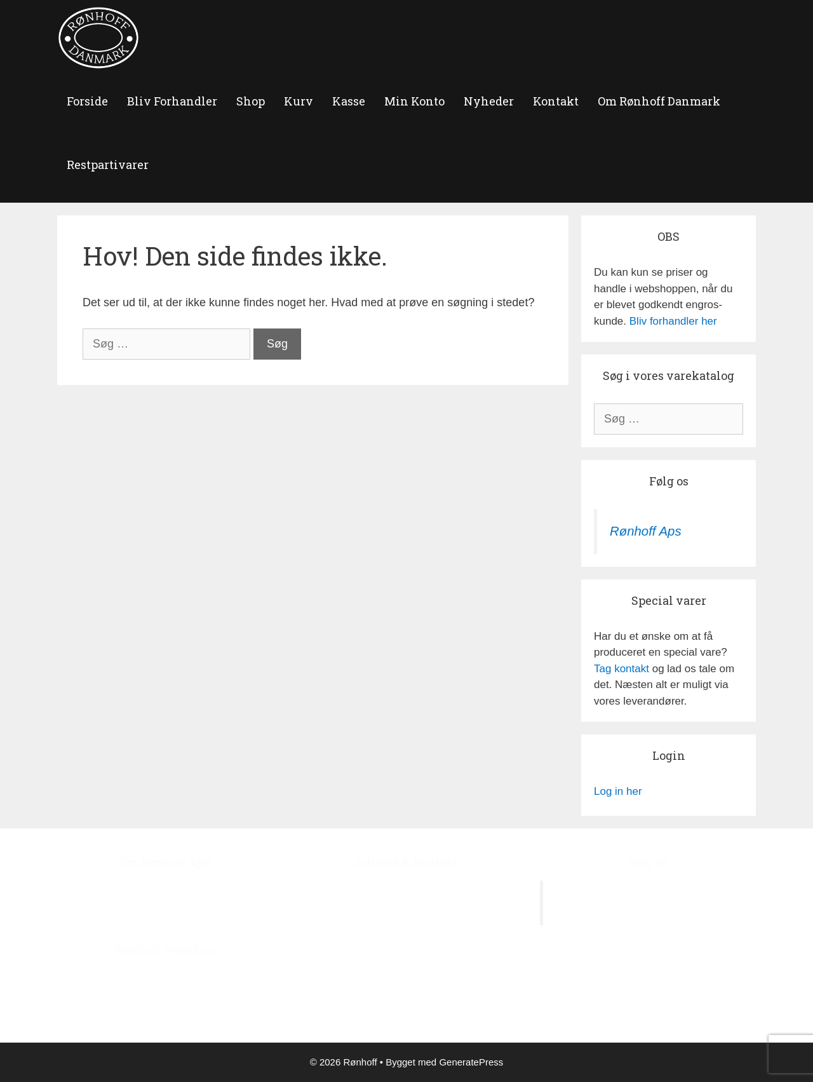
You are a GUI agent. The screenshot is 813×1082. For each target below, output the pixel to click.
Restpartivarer (108, 164)
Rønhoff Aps (646, 531)
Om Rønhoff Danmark (659, 101)
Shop (250, 101)
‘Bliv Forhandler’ (228, 1009)
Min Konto (414, 101)
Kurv (298, 101)
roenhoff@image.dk (419, 986)
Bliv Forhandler (172, 101)
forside (87, 101)
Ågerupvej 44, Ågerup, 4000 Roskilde (406, 889)
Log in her (618, 791)
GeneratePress (471, 1062)
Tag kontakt (621, 669)
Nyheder (489, 101)
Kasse (348, 101)
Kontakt (556, 101)
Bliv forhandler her (673, 321)
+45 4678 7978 (427, 953)
